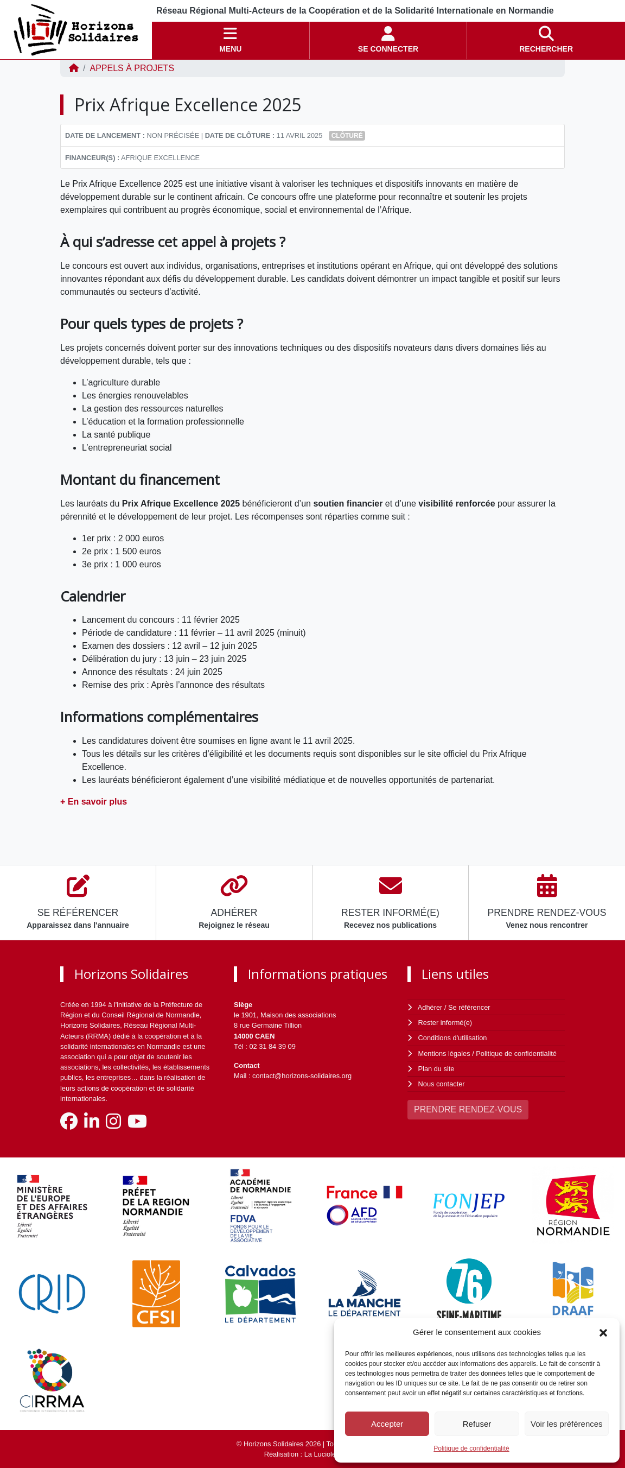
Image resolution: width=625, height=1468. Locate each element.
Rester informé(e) (445, 1022)
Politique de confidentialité (471, 1448)
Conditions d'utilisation (452, 1038)
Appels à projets (132, 68)
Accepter (387, 1423)
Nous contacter (441, 1084)
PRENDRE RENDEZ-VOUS (468, 1109)
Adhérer (430, 1007)
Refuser (477, 1423)
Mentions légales (444, 1053)
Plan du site (436, 1069)
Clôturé (347, 136)
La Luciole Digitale (332, 1454)
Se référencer (469, 1007)
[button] (603, 1332)
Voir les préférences (567, 1423)
